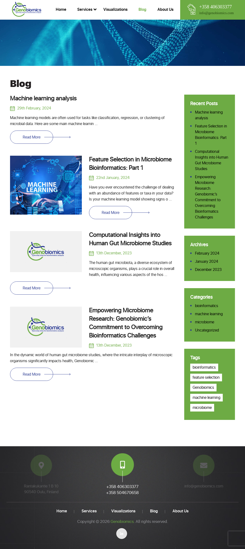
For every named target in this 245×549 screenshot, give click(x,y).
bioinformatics (206, 306)
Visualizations (115, 9)
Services (84, 9)
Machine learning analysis (43, 98)
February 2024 (207, 253)
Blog (142, 9)
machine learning (209, 314)
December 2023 (208, 270)
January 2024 (206, 261)
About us (165, 9)
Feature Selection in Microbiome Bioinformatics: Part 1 (130, 164)
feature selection (206, 377)
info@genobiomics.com (216, 13)
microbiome (204, 322)
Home (61, 9)
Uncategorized (207, 330)
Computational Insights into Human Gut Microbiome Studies (130, 239)
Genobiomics (203, 387)
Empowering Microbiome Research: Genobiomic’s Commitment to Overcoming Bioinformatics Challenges (125, 323)
